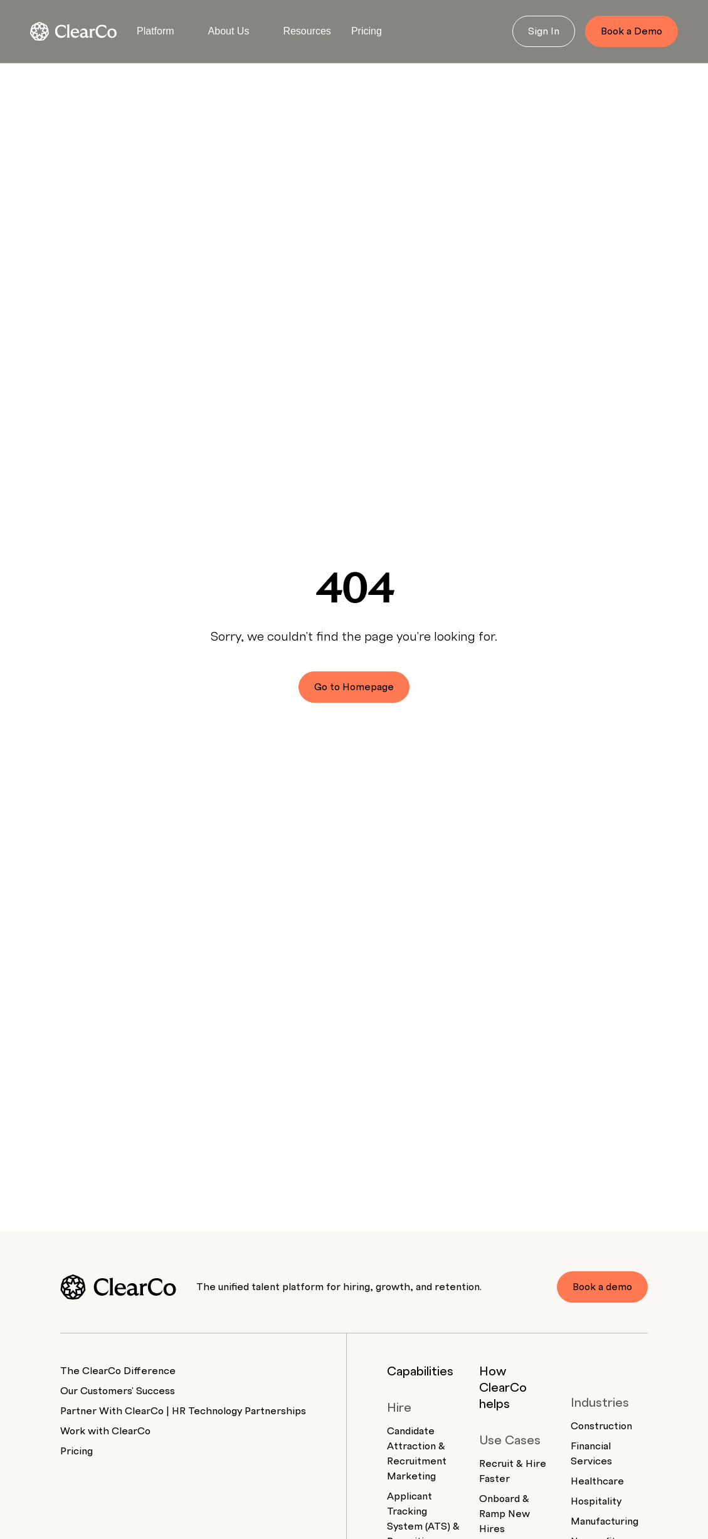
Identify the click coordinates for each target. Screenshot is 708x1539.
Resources (306, 31)
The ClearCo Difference (118, 1371)
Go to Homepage (354, 687)
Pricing (366, 31)
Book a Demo (631, 31)
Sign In (543, 31)
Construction (601, 1426)
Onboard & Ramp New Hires (504, 1514)
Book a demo (602, 1287)
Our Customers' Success (117, 1391)
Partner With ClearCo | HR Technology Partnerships (183, 1411)
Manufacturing (604, 1521)
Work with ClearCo (105, 1431)
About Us (229, 31)
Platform (155, 31)
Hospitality (596, 1501)
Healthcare (597, 1481)
